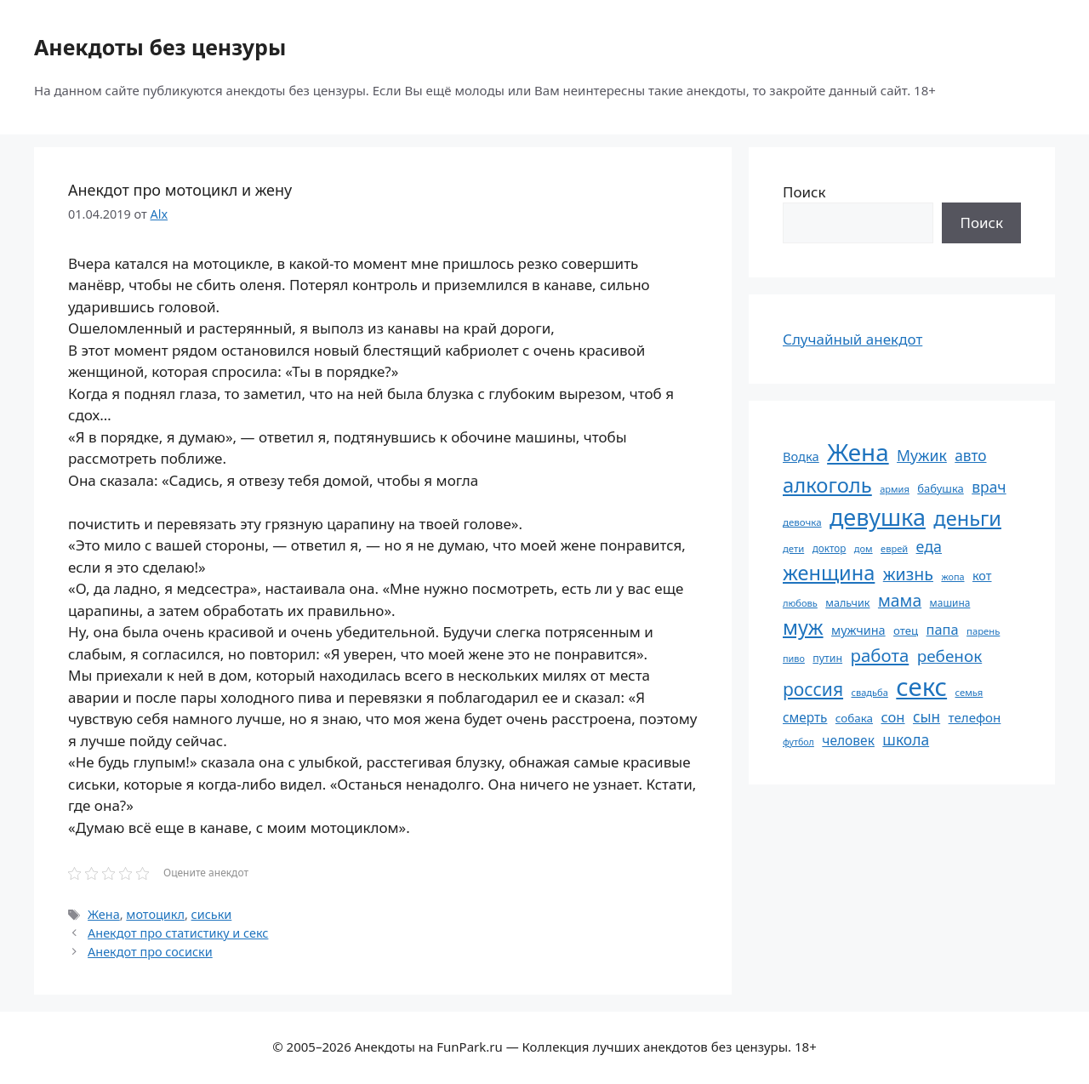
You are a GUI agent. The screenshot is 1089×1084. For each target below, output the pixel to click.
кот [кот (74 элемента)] (982, 576)
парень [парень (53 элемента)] (983, 631)
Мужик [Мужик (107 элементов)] (922, 455)
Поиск (804, 192)
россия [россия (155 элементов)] (813, 688)
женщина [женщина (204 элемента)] (829, 572)
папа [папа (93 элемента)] (943, 629)
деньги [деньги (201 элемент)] (967, 518)
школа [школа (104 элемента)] (905, 739)
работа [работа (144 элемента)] (880, 655)
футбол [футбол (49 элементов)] (798, 742)
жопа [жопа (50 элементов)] (952, 576)
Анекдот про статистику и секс (178, 933)
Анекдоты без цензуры (160, 46)
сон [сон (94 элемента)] (892, 717)
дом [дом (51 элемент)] (863, 548)
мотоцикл (155, 914)
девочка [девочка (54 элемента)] (802, 522)
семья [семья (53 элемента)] (969, 692)
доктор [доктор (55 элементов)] (829, 548)
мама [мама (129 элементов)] (899, 600)
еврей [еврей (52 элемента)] (894, 548)
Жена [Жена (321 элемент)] (858, 452)
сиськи (211, 914)
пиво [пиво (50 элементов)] (794, 658)
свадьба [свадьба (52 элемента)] (869, 692)
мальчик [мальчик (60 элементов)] (847, 603)
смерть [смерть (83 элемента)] (805, 717)
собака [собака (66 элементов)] (854, 718)
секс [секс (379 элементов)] (921, 687)
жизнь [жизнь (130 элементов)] (908, 573)
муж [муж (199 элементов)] (803, 627)
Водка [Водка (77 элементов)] (801, 456)
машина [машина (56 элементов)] (950, 602)
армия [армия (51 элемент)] (894, 488)
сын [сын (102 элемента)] (926, 717)
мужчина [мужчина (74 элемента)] (858, 630)
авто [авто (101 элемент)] (970, 455)
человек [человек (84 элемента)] (848, 740)
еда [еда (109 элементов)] (929, 546)
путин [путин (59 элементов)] (827, 658)
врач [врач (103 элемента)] (989, 486)
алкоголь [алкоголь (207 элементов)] (827, 485)
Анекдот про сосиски (150, 952)
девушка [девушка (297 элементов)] (878, 517)
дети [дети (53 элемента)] (793, 548)
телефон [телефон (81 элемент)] (975, 717)
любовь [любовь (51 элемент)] (800, 602)
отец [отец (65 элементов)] (905, 630)
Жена (104, 914)
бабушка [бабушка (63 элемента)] (940, 488)
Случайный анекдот (852, 339)
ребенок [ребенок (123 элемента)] (950, 656)
